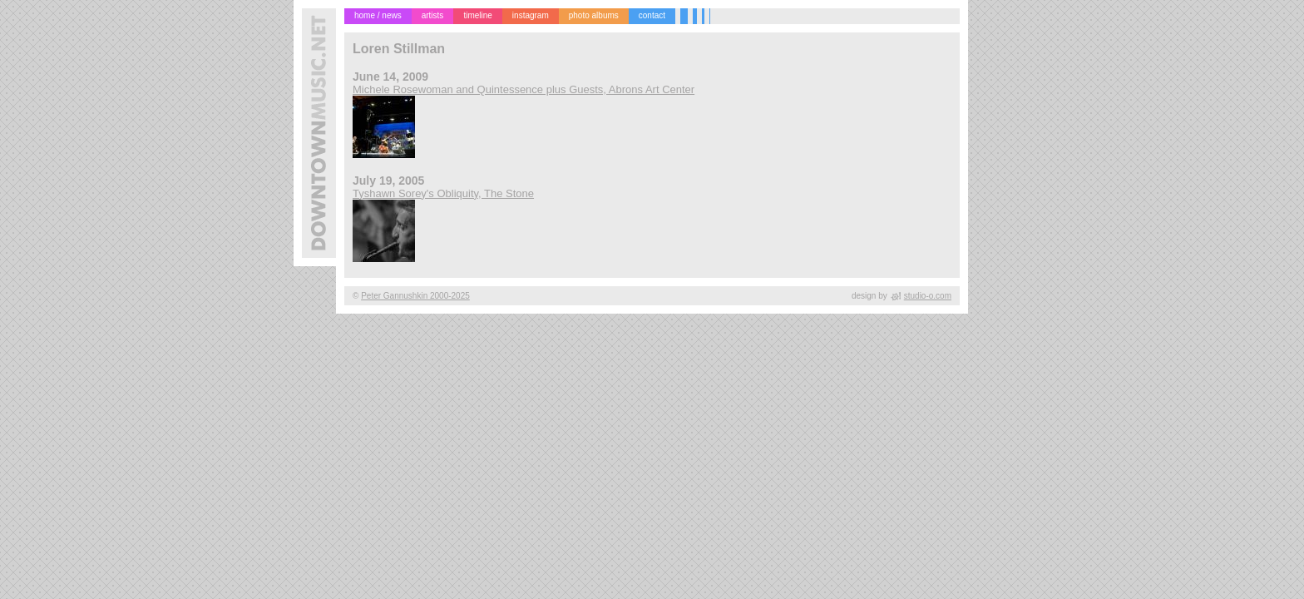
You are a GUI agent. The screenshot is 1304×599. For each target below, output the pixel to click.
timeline (477, 15)
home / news (378, 15)
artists (433, 15)
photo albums (594, 15)
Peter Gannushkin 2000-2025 (415, 295)
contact (652, 15)
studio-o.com (927, 295)
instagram (530, 15)
